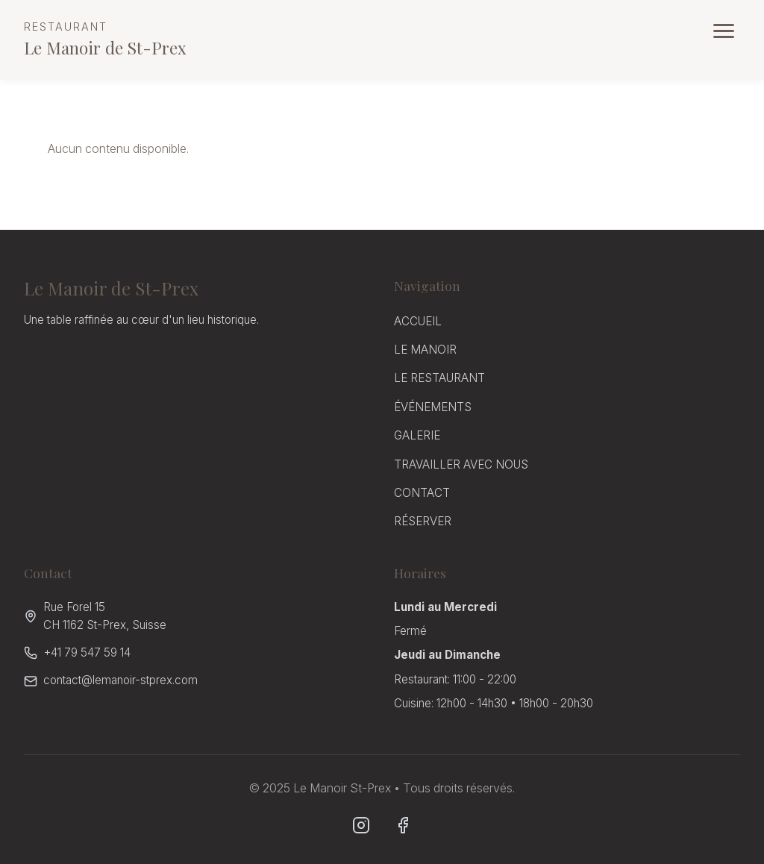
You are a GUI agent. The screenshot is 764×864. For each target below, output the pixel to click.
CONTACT (422, 493)
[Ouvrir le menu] (723, 31)
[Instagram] (361, 825)
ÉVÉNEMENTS (433, 407)
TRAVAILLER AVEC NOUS (461, 464)
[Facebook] (403, 825)
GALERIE (417, 435)
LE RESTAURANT (439, 378)
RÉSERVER (422, 521)
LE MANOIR (425, 349)
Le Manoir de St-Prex (105, 38)
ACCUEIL (418, 321)
